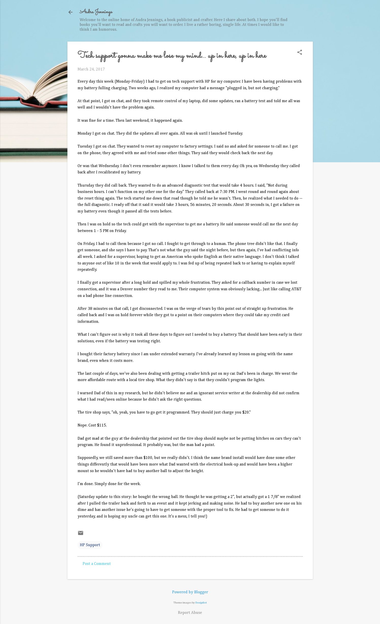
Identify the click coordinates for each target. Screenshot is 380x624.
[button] (300, 53)
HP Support (90, 545)
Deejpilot (201, 602)
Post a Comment (97, 564)
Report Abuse (190, 613)
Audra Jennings (96, 12)
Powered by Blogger (190, 592)
